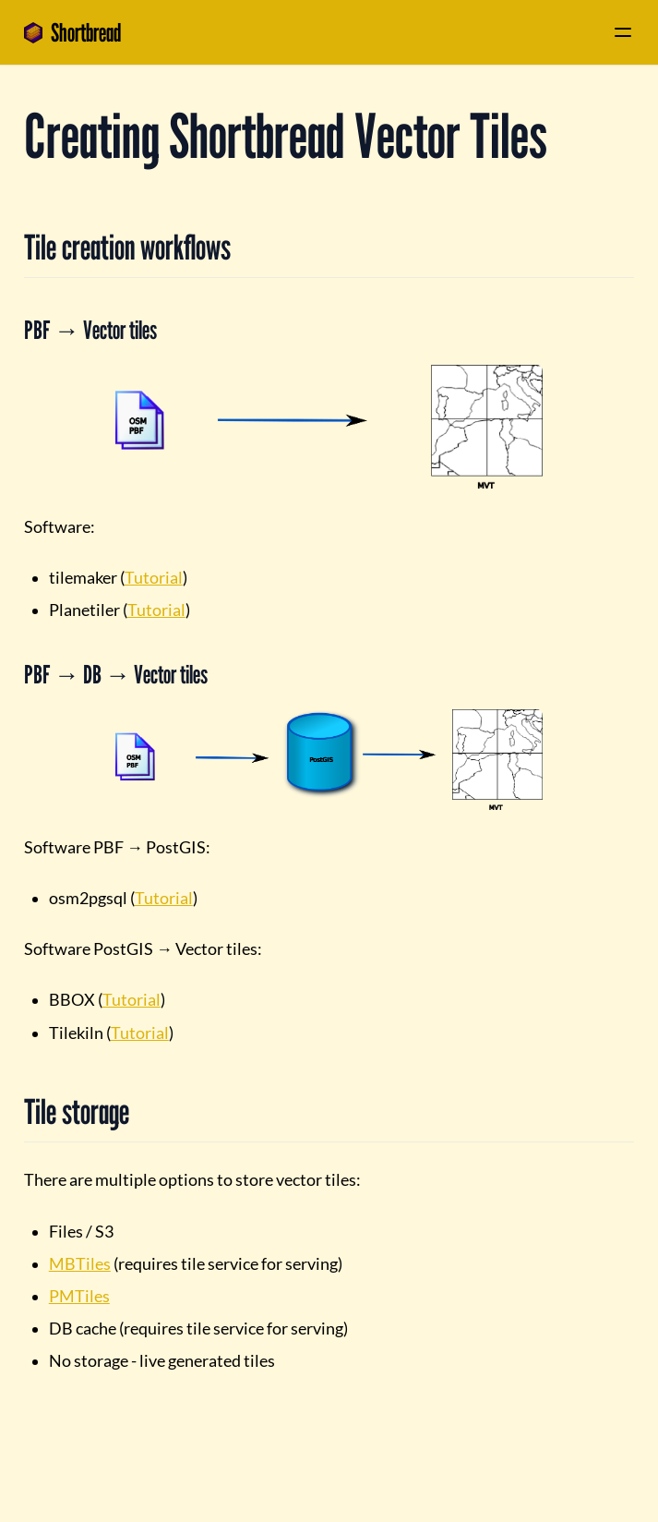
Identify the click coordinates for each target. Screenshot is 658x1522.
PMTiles (79, 1296)
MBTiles (80, 1264)
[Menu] (623, 32)
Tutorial (154, 577)
